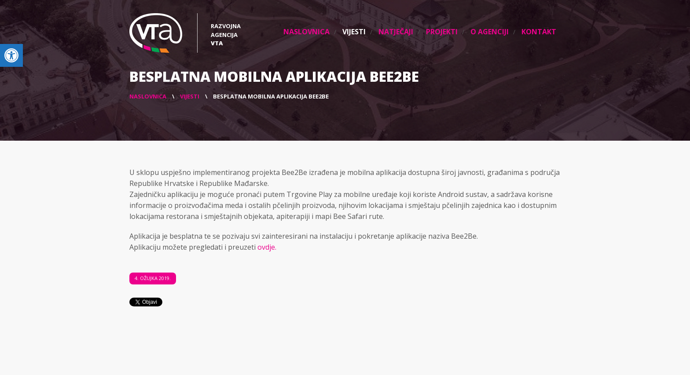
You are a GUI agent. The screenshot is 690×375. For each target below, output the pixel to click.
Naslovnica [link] (306, 31)
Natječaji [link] (395, 31)
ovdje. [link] (266, 247)
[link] (11, 55)
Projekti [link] (442, 31)
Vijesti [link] (354, 31)
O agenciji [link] (489, 31)
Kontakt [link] (538, 31)
